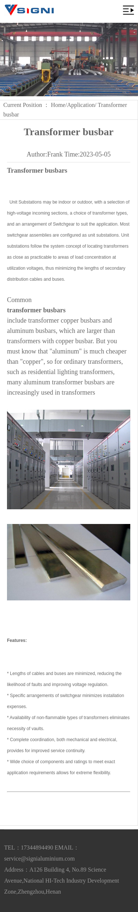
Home (58, 105)
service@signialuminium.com (39, 858)
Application (81, 105)
